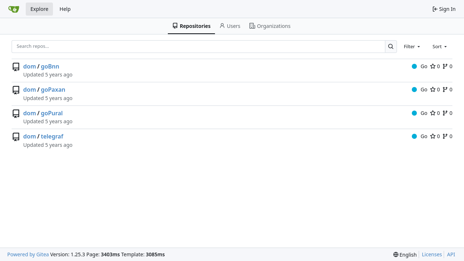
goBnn (50, 66)
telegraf (52, 136)
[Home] (14, 9)
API (451, 254)
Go (419, 66)
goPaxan (53, 89)
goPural (52, 113)
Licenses (432, 254)
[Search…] (391, 46)
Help (65, 8)
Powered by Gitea (28, 254)
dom (29, 66)
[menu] (405, 254)
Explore (39, 8)
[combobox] (412, 46)
